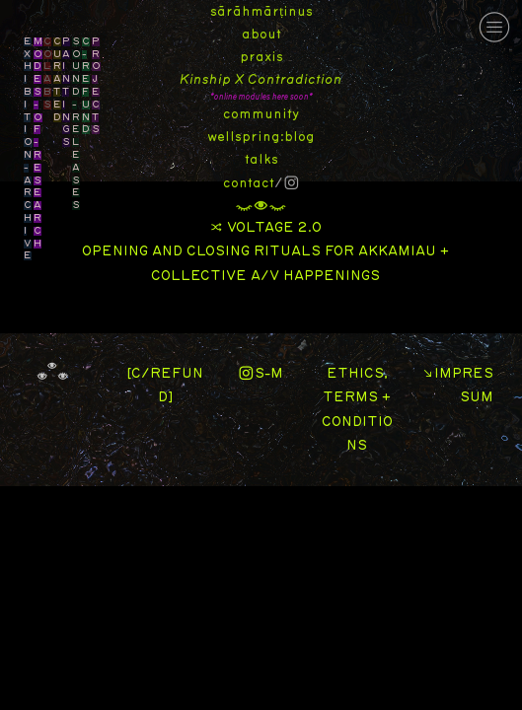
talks (261, 160)
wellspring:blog (261, 137)
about (261, 34)
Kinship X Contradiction (261, 80)
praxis (261, 57)
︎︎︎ (261, 206)
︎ (494, 27)
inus (298, 12)
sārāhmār (244, 12)
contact (248, 183)
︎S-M (260, 374)
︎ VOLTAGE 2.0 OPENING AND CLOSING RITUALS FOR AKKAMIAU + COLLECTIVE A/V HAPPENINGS (265, 252)
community (261, 114)
